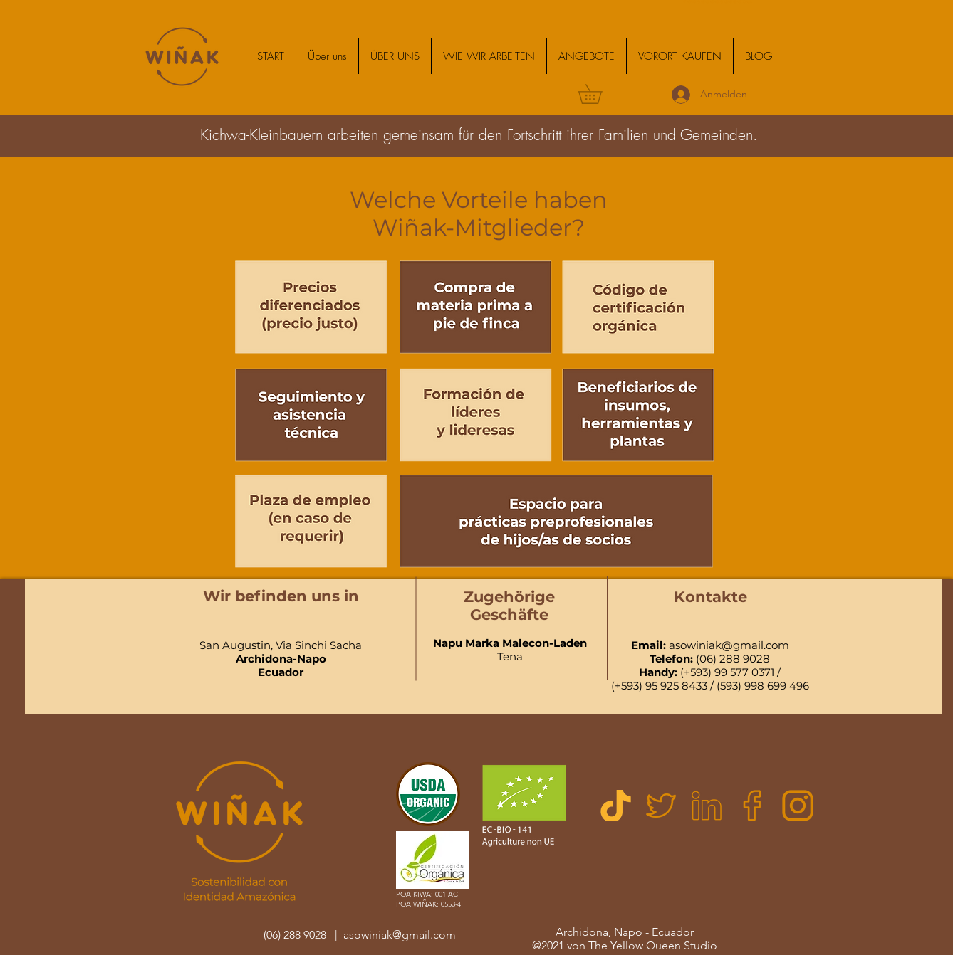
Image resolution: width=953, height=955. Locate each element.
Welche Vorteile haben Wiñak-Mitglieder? (479, 213)
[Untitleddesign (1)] (615, 805)
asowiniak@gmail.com (729, 645)
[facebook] (752, 805)
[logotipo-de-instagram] (797, 805)
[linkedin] (706, 805)
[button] (488, 56)
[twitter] (661, 805)
